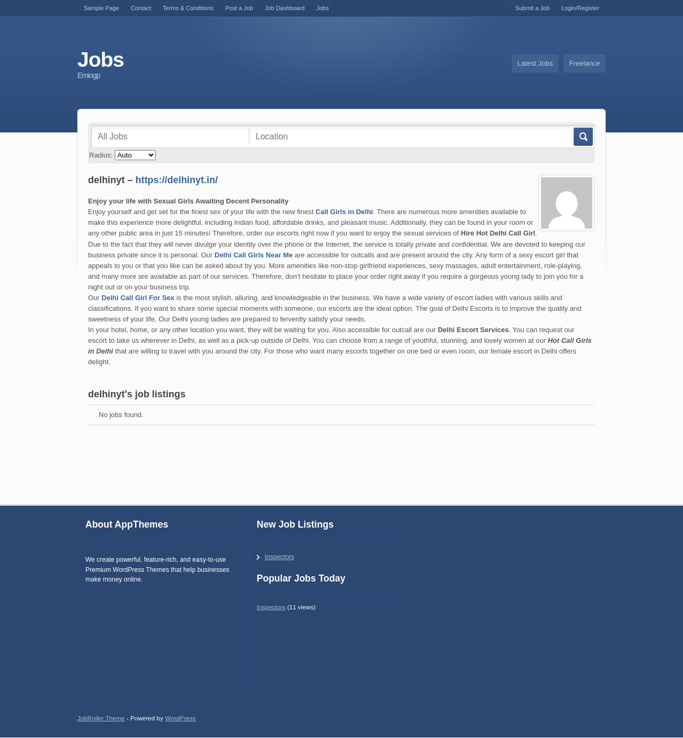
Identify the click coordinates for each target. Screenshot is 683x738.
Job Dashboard (285, 8)
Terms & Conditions (188, 8)
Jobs (322, 8)
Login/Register (580, 8)
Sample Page (101, 8)
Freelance (584, 63)
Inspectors (279, 557)
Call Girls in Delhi (344, 212)
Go (582, 136)
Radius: (101, 155)
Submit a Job (532, 8)
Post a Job (239, 8)
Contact (141, 8)
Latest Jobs (535, 63)
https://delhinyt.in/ (177, 180)
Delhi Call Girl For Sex (137, 298)
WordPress (180, 718)
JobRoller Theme (101, 718)
